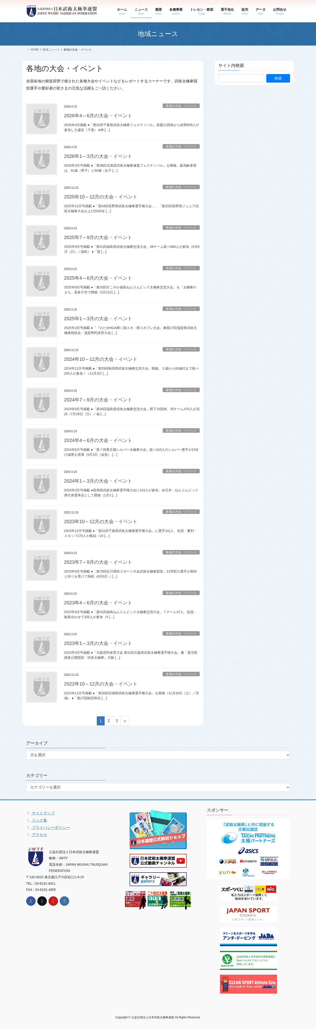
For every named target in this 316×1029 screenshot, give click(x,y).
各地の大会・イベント (181, 106)
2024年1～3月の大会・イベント (98, 481)
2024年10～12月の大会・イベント (101, 359)
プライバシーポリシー (48, 828)
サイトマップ (40, 813)
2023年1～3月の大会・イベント (98, 643)
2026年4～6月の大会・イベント (98, 115)
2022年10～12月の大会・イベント (101, 683)
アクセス (36, 835)
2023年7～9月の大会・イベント (98, 562)
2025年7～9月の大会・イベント (98, 237)
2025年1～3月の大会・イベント (98, 318)
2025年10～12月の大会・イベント (101, 196)
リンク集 (36, 820)
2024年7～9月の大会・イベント (98, 399)
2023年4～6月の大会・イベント (98, 602)
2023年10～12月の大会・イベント (101, 521)
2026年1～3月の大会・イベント (98, 156)
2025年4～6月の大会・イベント (98, 278)
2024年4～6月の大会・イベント (98, 440)
